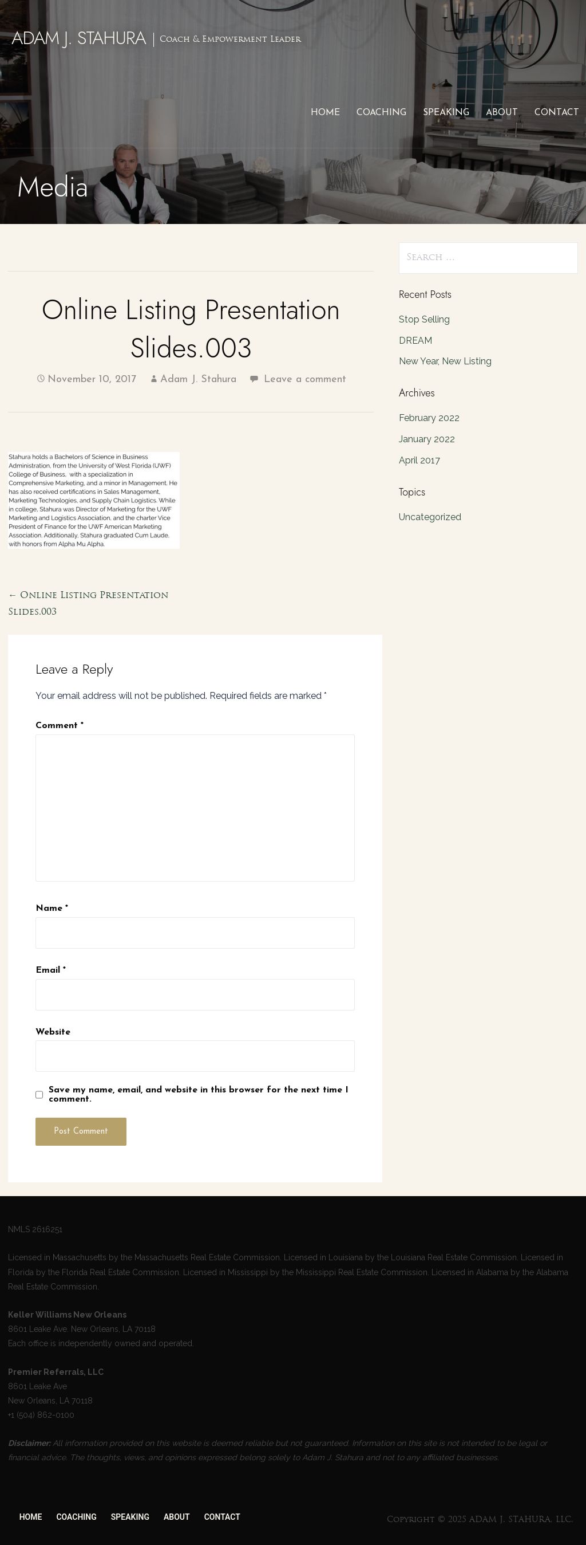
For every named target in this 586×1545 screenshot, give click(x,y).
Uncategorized (430, 517)
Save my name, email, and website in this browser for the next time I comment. (199, 1095)
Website (52, 1032)
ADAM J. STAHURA (78, 38)
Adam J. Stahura (198, 379)
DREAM (415, 340)
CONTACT (556, 112)
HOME (325, 112)
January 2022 (427, 439)
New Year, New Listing (445, 361)
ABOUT (502, 112)
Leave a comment (305, 379)
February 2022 (429, 417)
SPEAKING (446, 112)
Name (51, 908)
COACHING (381, 112)
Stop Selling (424, 319)
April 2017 (419, 460)
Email (50, 970)
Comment (59, 725)
